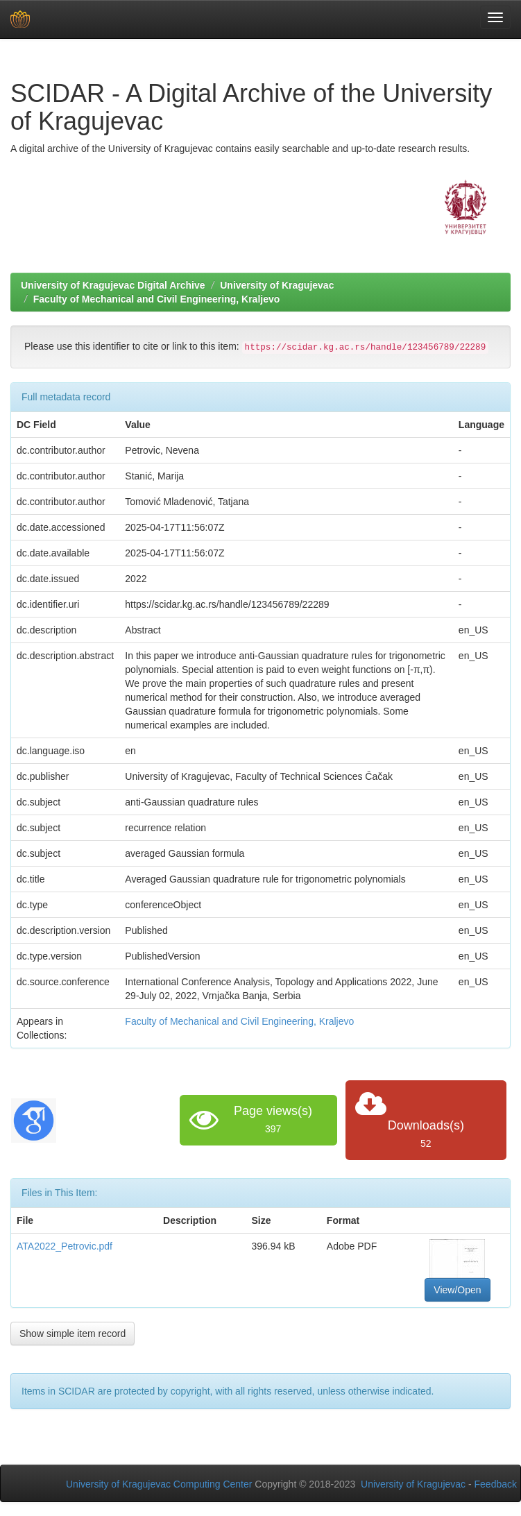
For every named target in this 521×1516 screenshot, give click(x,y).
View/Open (457, 1289)
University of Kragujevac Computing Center (159, 1484)
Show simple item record (72, 1333)
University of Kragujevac (277, 285)
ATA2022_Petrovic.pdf (64, 1246)
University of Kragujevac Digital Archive (113, 285)
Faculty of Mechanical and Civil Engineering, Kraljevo (156, 299)
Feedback (496, 1484)
